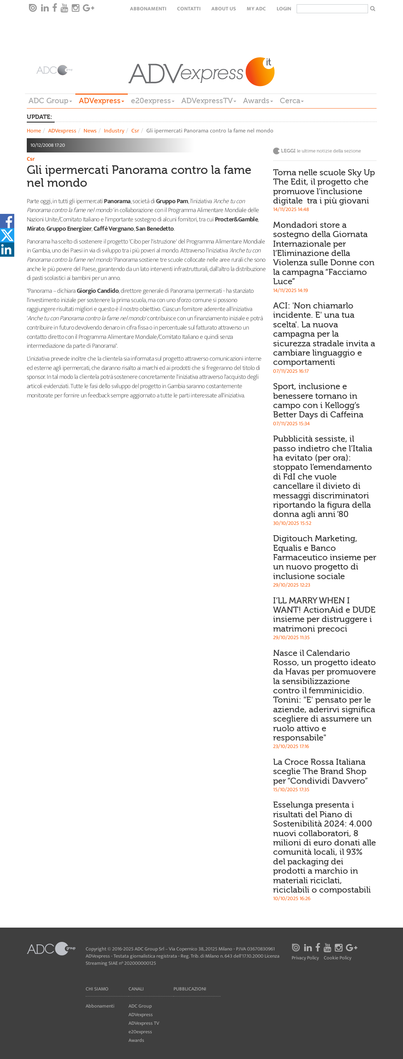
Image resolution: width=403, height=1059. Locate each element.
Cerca (292, 100)
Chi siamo (97, 989)
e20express (153, 100)
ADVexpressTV (208, 100)
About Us (223, 8)
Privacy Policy (305, 958)
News (90, 131)
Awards (258, 100)
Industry (114, 131)
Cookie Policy (337, 958)
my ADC (256, 8)
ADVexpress (101, 100)
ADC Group (50, 100)
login (284, 8)
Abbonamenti (148, 8)
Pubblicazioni (189, 989)
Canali (136, 989)
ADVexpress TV (144, 1023)
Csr (135, 131)
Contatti (189, 8)
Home (34, 131)
